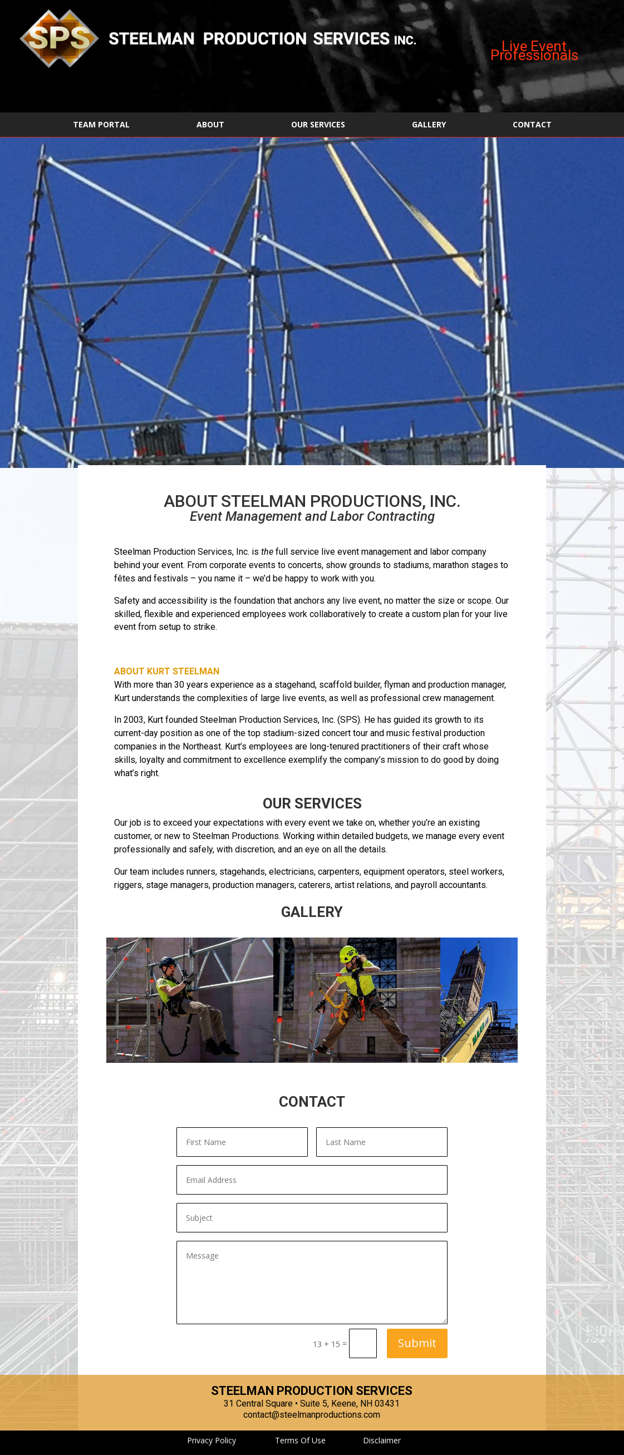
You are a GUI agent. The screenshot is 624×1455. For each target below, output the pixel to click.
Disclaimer (382, 1440)
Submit (417, 1342)
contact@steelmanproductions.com (311, 1414)
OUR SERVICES (318, 125)
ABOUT (210, 125)
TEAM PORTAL (101, 125)
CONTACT (532, 125)
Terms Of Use (300, 1440)
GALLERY (429, 125)
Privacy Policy (211, 1440)
